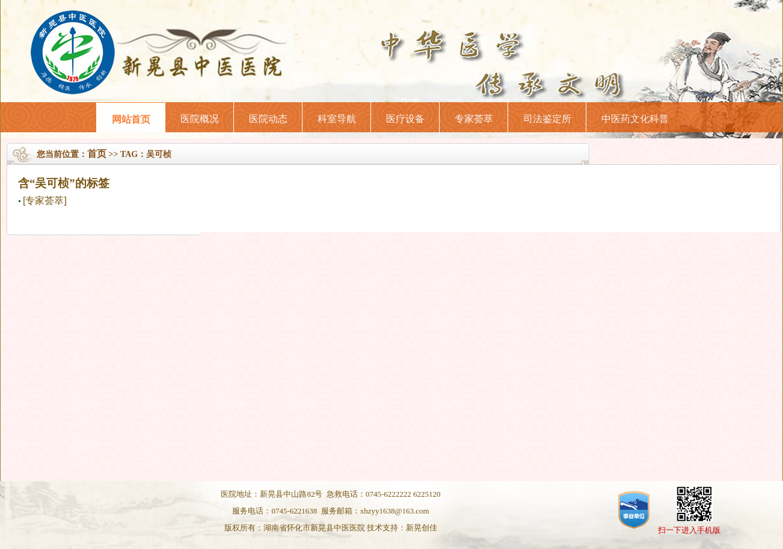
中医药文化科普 (635, 119)
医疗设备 (405, 119)
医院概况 (199, 119)
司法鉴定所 (547, 119)
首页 (96, 154)
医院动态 (268, 119)
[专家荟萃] (45, 200)
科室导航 (337, 119)
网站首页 (131, 119)
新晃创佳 (421, 527)
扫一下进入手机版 (689, 530)
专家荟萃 (474, 119)
